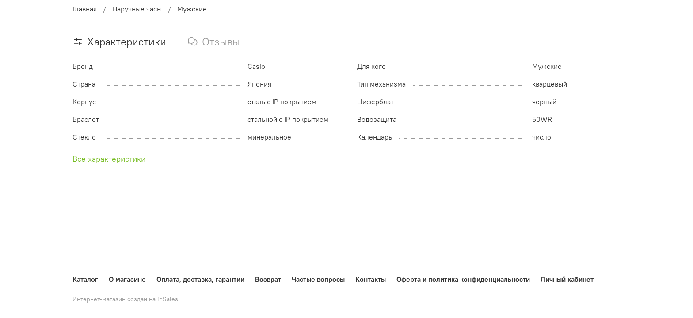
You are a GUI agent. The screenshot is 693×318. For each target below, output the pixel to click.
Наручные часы (137, 8)
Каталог (85, 279)
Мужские (192, 8)
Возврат (268, 279)
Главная (84, 8)
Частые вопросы (318, 279)
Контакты (370, 279)
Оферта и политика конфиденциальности (463, 279)
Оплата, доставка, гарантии (200, 279)
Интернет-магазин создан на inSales (125, 299)
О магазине (127, 279)
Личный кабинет (567, 279)
